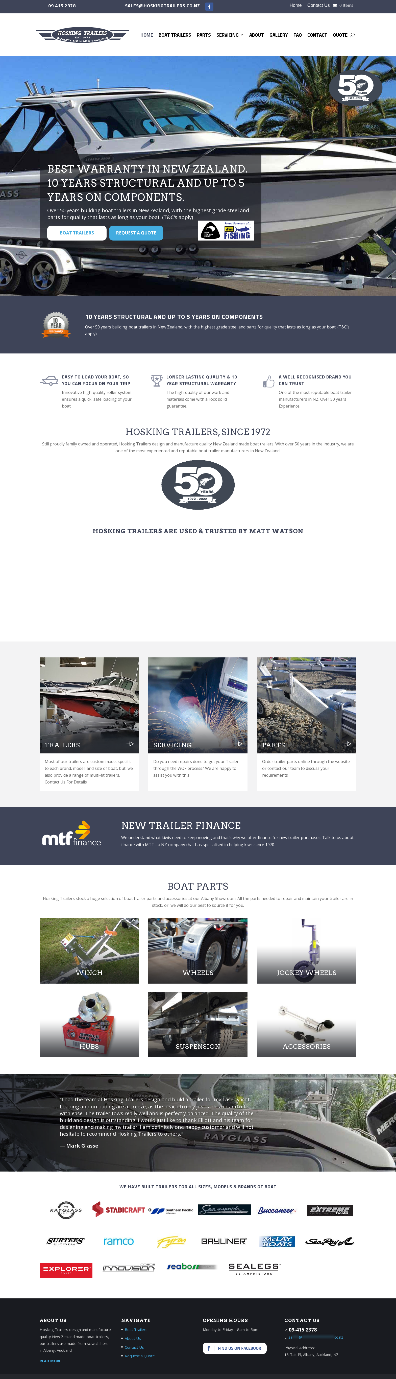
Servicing (227, 34)
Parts (204, 34)
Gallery (278, 34)
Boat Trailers (175, 34)
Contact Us (318, 6)
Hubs (89, 1046)
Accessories (307, 1046)
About (256, 34)
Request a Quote (136, 233)
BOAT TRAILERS (77, 233)
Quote (340, 34)
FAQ (297, 34)
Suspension (198, 1046)
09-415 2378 (303, 1329)
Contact (317, 34)
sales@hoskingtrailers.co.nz (162, 5)
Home (296, 6)
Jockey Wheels (307, 973)
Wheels (198, 973)
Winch (89, 973)
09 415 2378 (62, 5)
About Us (133, 1338)
